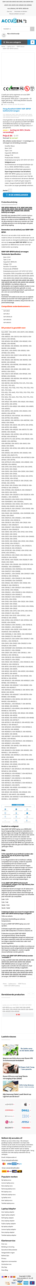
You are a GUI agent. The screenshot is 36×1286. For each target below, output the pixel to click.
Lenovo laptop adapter (8, 1229)
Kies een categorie (12, 42)
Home (3, 46)
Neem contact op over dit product (13, 104)
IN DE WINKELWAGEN (17, 195)
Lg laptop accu (6, 1197)
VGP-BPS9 (23, 160)
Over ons (9, 11)
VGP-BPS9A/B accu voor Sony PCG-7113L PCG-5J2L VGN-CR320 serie (17, 1010)
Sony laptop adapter (7, 1232)
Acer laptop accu (6, 1200)
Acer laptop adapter (7, 1212)
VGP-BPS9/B (7, 319)
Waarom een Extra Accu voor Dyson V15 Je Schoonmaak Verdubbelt (18, 1059)
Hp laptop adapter (7, 1226)
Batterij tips (5, 1255)
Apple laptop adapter (8, 1215)
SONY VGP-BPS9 (16, 299)
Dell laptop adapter (7, 1218)
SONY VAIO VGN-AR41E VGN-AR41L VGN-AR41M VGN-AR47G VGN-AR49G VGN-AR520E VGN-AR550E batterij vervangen (18, 837)
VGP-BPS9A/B (7, 316)
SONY (10, 148)
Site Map (4, 1267)
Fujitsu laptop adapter (8, 1224)
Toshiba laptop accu (7, 1203)
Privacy (3, 1258)
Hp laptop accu (6, 1180)
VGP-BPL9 (30, 160)
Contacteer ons (6, 1264)
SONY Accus (20, 46)
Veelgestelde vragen (8, 1253)
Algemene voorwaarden (9, 1261)
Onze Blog (4, 1270)
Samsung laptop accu (8, 1189)
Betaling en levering (7, 1247)
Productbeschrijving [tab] (9, 202)
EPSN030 (16, 157)
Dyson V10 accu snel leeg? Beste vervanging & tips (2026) (15, 1077)
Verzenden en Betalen (20, 11)
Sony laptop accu (7, 1186)
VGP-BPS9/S (7, 322)
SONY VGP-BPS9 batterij (10, 48)
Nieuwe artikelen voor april (17, 14)
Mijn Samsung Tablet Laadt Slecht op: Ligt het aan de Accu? (17, 1095)
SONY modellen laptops (24, 215)
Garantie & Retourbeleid (9, 1250)
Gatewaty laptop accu (8, 1194)
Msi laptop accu (6, 1192)
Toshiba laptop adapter (8, 1235)
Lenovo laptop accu (7, 1183)
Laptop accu (11, 46)
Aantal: (5, 190)
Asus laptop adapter (7, 1221)
